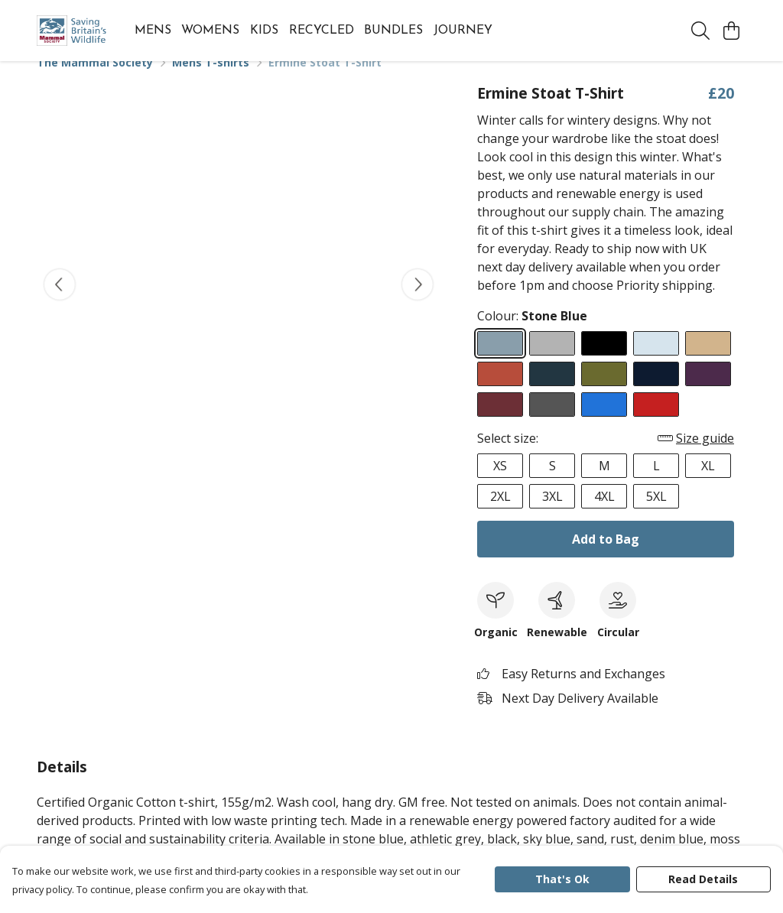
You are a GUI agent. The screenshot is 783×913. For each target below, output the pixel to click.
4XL (604, 514)
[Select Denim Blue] (552, 392)
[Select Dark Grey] (552, 423)
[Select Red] (656, 423)
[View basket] (731, 30)
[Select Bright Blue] (604, 423)
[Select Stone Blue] (500, 361)
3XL (552, 514)
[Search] (700, 30)
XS (500, 484)
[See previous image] (59, 303)
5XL (656, 514)
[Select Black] (604, 361)
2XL (500, 514)
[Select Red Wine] (500, 423)
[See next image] (417, 303)
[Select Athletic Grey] (552, 361)
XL (708, 484)
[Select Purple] (708, 392)
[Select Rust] (500, 392)
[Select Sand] (708, 361)
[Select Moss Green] (604, 392)
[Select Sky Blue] (656, 361)
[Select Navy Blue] (656, 392)
